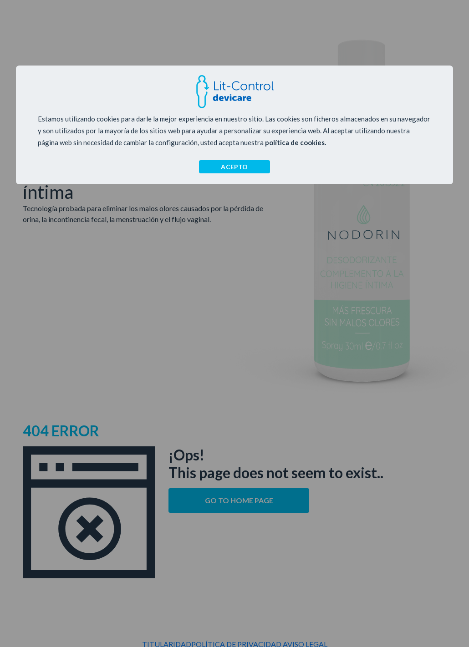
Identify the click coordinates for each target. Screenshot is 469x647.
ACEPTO (234, 167)
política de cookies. (295, 142)
